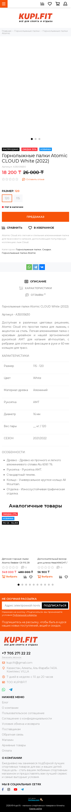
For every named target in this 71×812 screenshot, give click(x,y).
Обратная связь (12, 734)
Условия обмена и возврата (21, 724)
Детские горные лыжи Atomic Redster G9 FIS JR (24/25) (16, 561)
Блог (5, 702)
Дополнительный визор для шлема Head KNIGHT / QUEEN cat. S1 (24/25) (52, 561)
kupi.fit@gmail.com (19, 662)
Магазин (7, 740)
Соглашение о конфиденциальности (27, 718)
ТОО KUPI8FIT (17, 682)
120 (7, 198)
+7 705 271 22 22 (16, 653)
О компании (10, 708)
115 (18, 198)
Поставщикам (11, 729)
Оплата (7, 750)
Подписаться (55, 605)
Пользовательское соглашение (23, 713)
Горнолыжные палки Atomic (19, 252)
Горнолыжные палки (28, 249)
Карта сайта (35, 808)
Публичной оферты (25, 615)
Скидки (46, 249)
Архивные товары (14, 745)
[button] (32, 139)
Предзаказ (35, 217)
